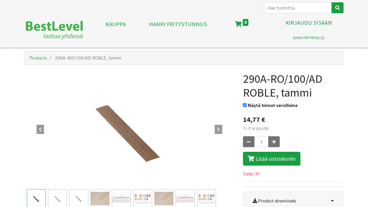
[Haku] (337, 7)
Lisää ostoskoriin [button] (272, 158)
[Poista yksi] (248, 141)
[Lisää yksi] (274, 141)
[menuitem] (115, 30)
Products (38, 57)
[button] (40, 129)
